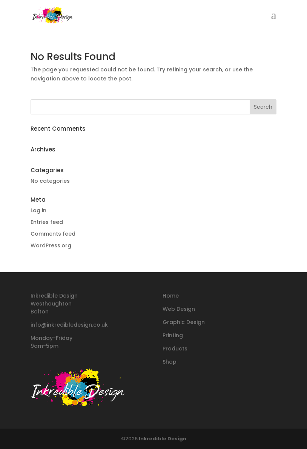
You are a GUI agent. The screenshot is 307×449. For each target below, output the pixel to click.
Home (171, 295)
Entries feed (47, 222)
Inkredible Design (162, 438)
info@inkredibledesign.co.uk (69, 325)
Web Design (179, 309)
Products (175, 348)
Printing (173, 335)
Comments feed (53, 234)
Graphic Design (184, 322)
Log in (38, 210)
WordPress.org (51, 245)
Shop (170, 362)
